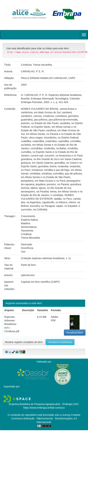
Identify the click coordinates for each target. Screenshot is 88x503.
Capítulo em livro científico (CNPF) (40, 281)
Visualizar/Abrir (74, 332)
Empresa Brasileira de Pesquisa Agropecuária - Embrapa (41, 404)
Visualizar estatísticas (60, 342)
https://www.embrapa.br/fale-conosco (44, 407)
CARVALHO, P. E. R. (32, 71)
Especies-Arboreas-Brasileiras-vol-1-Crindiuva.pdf (11, 324)
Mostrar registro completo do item (24, 342)
